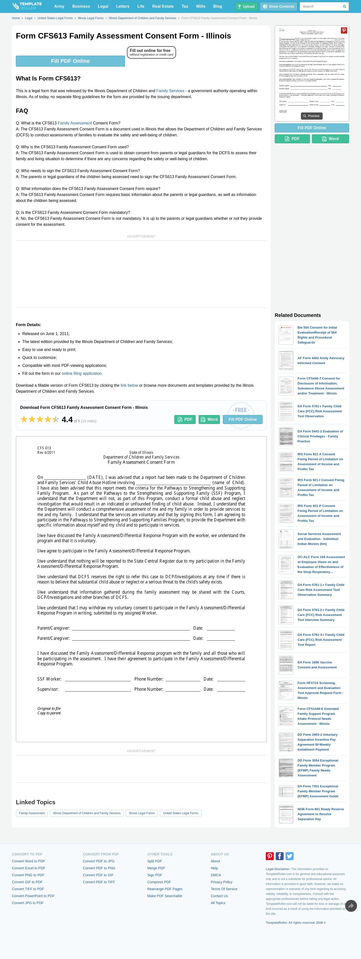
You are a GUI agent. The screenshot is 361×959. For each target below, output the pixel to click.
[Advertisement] (141, 274)
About (215, 861)
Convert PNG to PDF (28, 875)
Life (140, 6)
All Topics (218, 903)
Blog (217, 6)
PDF (185, 419)
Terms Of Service (224, 889)
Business (81, 6)
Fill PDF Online (70, 61)
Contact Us (219, 896)
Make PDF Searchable (164, 896)
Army (59, 6)
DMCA (216, 875)
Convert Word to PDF (28, 861)
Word (209, 419)
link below (129, 385)
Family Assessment (75, 123)
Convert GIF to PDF (27, 882)
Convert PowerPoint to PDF (33, 896)
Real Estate (163, 6)
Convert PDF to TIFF (99, 882)
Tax (185, 6)
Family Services (170, 91)
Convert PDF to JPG (99, 861)
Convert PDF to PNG (99, 868)
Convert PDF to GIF (98, 875)
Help (214, 868)
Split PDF (154, 861)
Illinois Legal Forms (141, 813)
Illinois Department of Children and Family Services (86, 813)
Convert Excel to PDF (28, 868)
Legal (103, 6)
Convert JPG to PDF (28, 903)
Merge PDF (156, 868)
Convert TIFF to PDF (28, 889)
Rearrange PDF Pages (164, 889)
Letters (122, 6)
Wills (200, 6)
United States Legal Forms (180, 813)
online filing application (82, 373)
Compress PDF (159, 882)
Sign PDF (154, 875)
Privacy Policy (221, 882)
